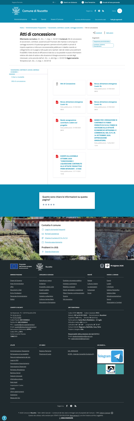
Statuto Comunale (16, 376)
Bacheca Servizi (15, 373)
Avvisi (89, 293)
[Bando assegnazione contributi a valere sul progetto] (57, 120)
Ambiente (42, 283)
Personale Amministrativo (18, 296)
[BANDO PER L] (91, 120)
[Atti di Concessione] (57, 84)
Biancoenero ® (74, 415)
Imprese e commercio (70, 283)
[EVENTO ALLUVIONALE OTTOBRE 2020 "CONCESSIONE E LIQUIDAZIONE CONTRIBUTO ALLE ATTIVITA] (57, 156)
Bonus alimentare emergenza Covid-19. (105, 85)
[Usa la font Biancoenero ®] (68, 2)
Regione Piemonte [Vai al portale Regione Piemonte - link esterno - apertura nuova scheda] (17, 2)
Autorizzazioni (43, 293)
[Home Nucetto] (30, 11)
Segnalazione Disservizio (18, 366)
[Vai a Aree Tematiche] (88, 2)
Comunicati (91, 290)
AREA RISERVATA (66, 418)
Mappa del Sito (15, 398)
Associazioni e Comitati (114, 302)
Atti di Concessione (67, 83)
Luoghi (109, 283)
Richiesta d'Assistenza (17, 369)
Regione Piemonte (45, 351)
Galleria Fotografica (113, 290)
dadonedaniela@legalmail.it (80, 338)
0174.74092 (17, 317)
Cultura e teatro (93, 283)
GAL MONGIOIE (73, 351)
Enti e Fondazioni (15, 293)
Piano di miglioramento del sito (20, 357)
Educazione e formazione (47, 302)
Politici (12, 299)
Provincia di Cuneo (45, 354)
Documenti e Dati (16, 290)
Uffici (12, 287)
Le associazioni (92, 287)
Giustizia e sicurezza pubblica (72, 280)
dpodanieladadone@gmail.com (82, 336)
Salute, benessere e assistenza (73, 290)
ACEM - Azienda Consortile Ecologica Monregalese (84, 354)
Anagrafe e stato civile (46, 287)
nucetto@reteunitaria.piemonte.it (25, 327)
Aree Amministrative (17, 283)
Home (22, 28)
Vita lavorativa (67, 299)
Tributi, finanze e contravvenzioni (73, 293)
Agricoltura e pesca (45, 280)
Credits (12, 388)
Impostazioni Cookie (16, 385)
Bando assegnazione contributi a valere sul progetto (68, 122)
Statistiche (13, 395)
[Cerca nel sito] (119, 11)
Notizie (90, 280)
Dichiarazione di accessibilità (19, 354)
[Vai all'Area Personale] (109, 2)
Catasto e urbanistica (46, 296)
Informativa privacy (16, 379)
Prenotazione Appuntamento (19, 363)
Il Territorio (110, 287)
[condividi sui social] (97, 32)
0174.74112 (17, 315)
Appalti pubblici (44, 290)
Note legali (13, 382)
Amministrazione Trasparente (36, 28)
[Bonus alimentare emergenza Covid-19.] (91, 84)
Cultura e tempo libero (46, 299)
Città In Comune (105, 413)
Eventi (109, 280)
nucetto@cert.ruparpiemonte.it (24, 324)
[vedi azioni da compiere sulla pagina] (108, 32)
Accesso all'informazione (82, 19)
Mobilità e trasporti (69, 287)
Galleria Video (111, 293)
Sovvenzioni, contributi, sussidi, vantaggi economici (65, 28)
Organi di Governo (16, 280)
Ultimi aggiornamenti (17, 391)
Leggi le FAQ (14, 360)
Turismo (65, 296)
